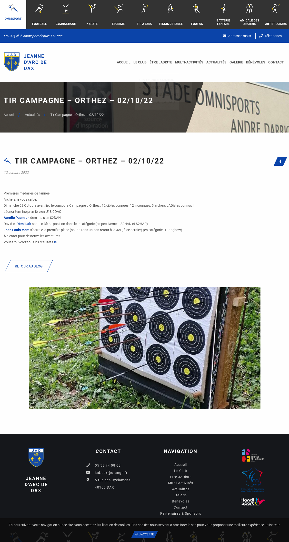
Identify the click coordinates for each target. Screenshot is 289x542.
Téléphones (270, 36)
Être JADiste (160, 62)
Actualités (216, 62)
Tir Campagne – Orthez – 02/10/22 (77, 115)
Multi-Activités (189, 62)
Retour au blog (29, 266)
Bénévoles (255, 62)
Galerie (236, 62)
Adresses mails (237, 36)
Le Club (140, 62)
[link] (16, 218)
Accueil (123, 62)
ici (56, 242)
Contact (276, 62)
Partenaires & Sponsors (180, 513)
